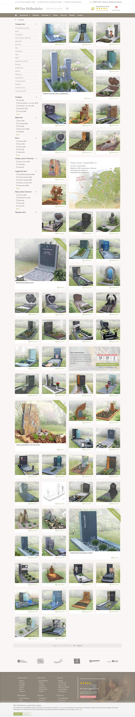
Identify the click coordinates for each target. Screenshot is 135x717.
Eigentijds (22, 685)
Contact (80, 15)
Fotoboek (36, 15)
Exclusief (22, 683)
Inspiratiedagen (63, 689)
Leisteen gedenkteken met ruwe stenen (28, 445)
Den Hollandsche (63, 698)
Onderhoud (42, 687)
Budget (21, 681)
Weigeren (27, 714)
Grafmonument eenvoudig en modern (81, 553)
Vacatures (61, 702)
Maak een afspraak (64, 687)
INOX (20, 700)
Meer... (18, 114)
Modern (21, 689)
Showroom (42, 700)
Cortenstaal (22, 702)
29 (74, 646)
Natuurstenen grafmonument (25, 283)
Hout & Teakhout (24, 698)
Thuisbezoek (62, 683)
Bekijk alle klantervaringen (88, 697)
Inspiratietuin (42, 698)
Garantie (41, 691)
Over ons (64, 15)
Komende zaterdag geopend (73, 2)
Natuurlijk (22, 691)
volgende (79, 646)
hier (81, 709)
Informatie (46, 15)
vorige (54, 646)
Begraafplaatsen (43, 681)
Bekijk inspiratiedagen (107, 364)
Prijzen (55, 15)
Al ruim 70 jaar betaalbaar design (26, 2)
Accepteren (18, 714)
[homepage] (15, 15)
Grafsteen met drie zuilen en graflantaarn (55, 94)
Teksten (41, 683)
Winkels (72, 15)
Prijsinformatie (43, 689)
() (21, 100)
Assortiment (25, 15)
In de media (62, 700)
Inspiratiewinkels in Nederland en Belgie (50, 2)
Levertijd (41, 685)
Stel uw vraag (62, 685)
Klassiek (21, 687)
